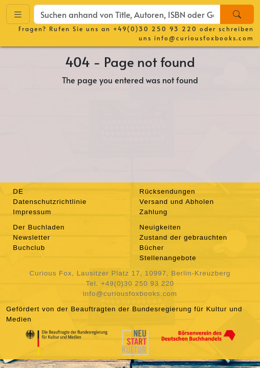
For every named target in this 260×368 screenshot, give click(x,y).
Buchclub (29, 247)
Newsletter (31, 237)
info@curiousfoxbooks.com (204, 38)
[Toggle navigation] (18, 14)
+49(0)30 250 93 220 (155, 29)
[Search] (237, 14)
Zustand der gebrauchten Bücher (183, 242)
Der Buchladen (38, 227)
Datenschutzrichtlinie (49, 201)
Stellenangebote (167, 258)
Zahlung (153, 212)
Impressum (32, 212)
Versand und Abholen (176, 201)
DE (18, 191)
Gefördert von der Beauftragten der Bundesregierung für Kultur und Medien (124, 314)
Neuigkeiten (160, 227)
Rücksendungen (167, 191)
